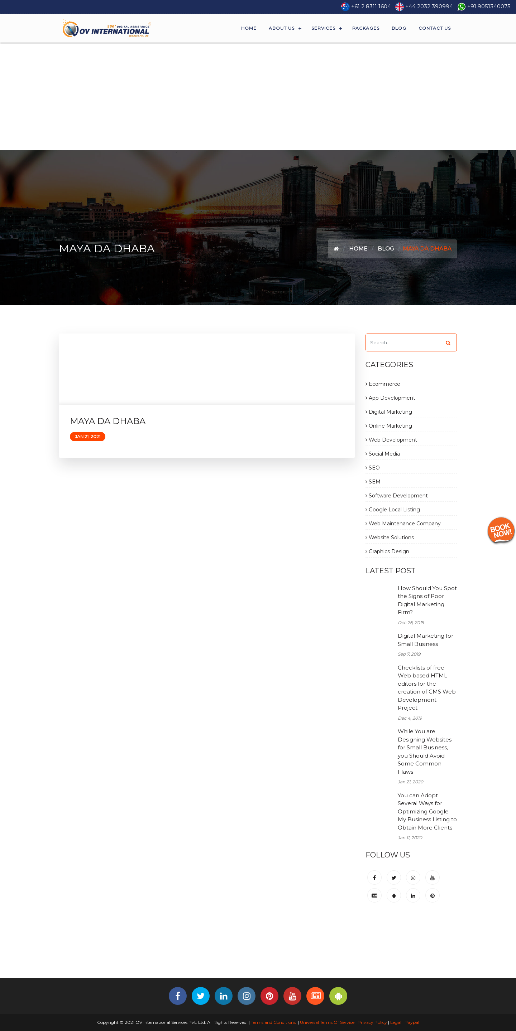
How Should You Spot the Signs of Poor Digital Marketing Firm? (427, 600)
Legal (395, 1022)
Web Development (391, 440)
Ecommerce (383, 384)
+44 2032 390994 (429, 6)
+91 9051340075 (489, 6)
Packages (365, 28)
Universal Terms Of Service (327, 1022)
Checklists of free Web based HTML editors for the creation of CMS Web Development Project (427, 687)
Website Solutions (390, 537)
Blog (399, 28)
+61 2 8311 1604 (371, 6)
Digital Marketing (389, 412)
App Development (390, 398)
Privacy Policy (372, 1022)
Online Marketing (389, 426)
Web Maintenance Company (403, 523)
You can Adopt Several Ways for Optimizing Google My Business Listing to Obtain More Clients (427, 811)
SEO (373, 468)
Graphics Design (387, 551)
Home (249, 28)
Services (323, 28)
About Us (282, 28)
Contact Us (435, 28)
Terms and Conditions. (273, 1022)
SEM (373, 481)
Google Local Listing (393, 509)
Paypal (412, 1022)
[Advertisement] (258, 96)
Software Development (397, 495)
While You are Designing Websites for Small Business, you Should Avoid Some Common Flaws (425, 751)
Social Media (383, 454)
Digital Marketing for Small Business (425, 639)
